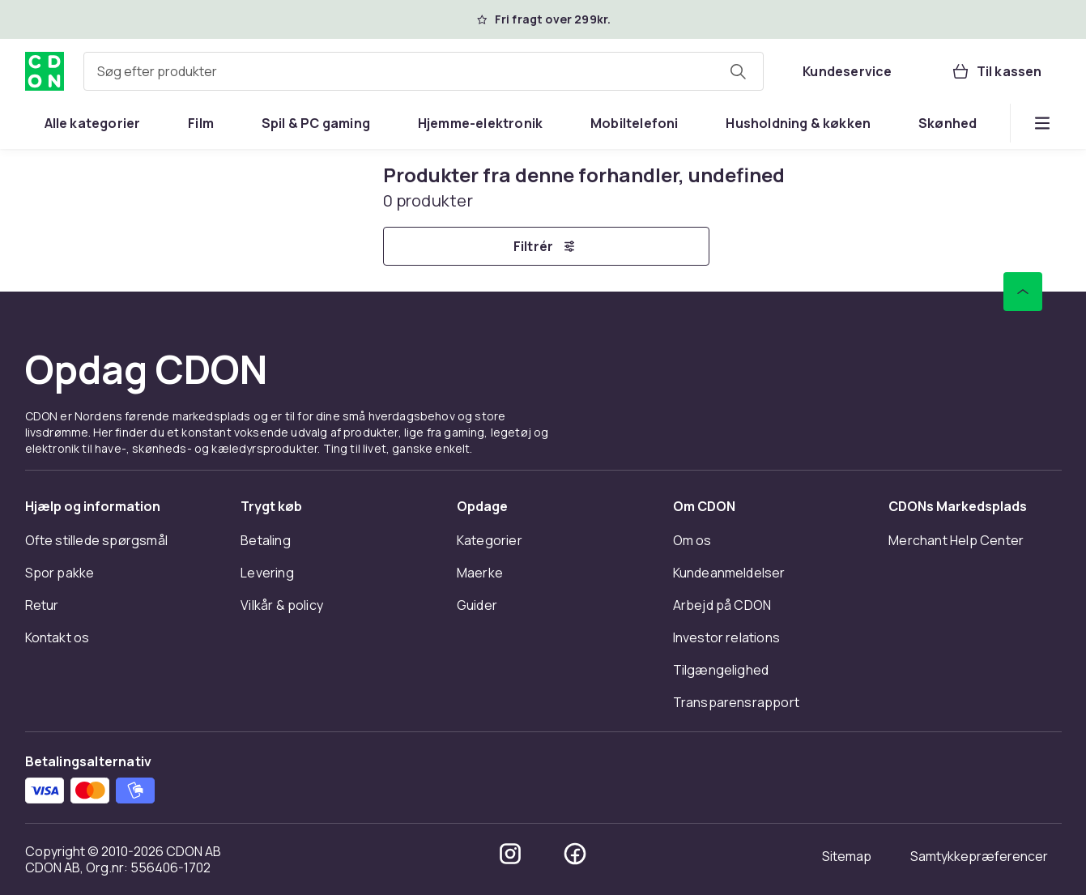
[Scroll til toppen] (1022, 291)
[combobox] (423, 71)
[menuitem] (92, 123)
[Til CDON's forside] (44, 71)
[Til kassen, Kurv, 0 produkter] (996, 71)
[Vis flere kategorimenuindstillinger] (1042, 123)
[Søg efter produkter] (737, 71)
